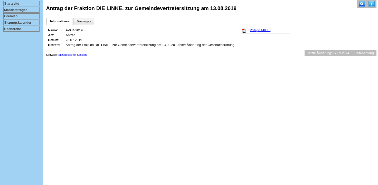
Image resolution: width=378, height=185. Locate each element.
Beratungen (84, 21)
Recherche (12, 29)
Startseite (11, 3)
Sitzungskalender (17, 22)
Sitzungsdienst (67, 54)
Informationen (59, 21)
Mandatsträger (15, 10)
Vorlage (260, 30)
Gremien (10, 16)
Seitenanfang (364, 53)
